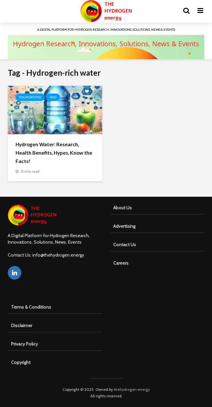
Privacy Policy (24, 344)
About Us (122, 208)
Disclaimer (21, 325)
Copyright (20, 362)
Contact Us (124, 245)
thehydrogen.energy (132, 389)
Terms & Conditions (31, 307)
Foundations (30, 97)
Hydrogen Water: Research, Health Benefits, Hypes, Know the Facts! (54, 152)
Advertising (124, 226)
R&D (53, 97)
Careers (120, 263)
